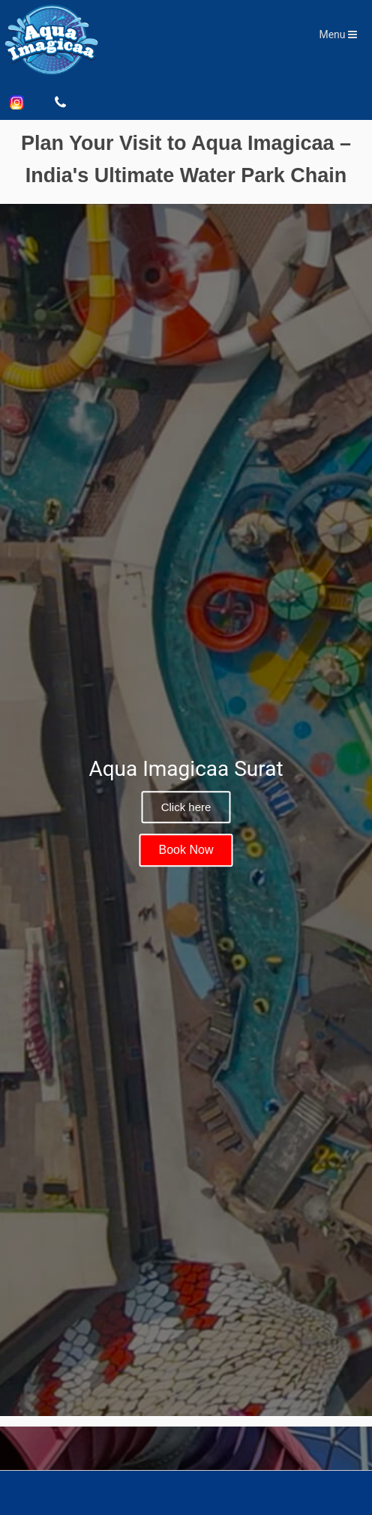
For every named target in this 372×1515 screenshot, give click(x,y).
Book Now (186, 849)
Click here (186, 807)
